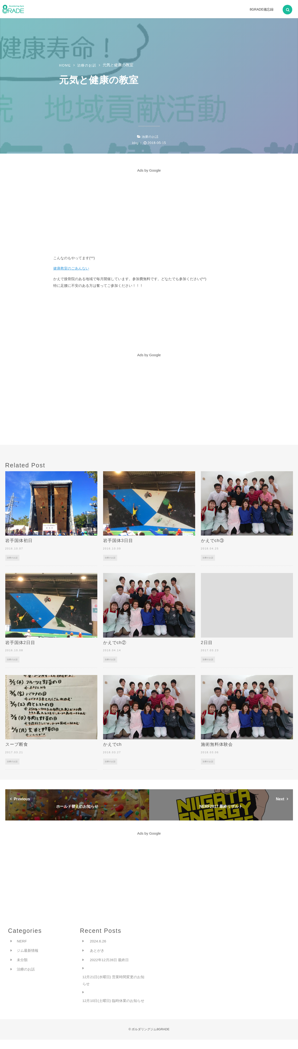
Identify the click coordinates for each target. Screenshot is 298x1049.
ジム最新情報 (28, 951)
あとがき (97, 951)
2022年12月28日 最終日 (110, 961)
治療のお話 (150, 137)
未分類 (22, 961)
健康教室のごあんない (71, 268)
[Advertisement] (149, 207)
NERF (22, 941)
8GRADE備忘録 (262, 9)
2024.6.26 (98, 941)
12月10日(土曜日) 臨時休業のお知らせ (113, 1006)
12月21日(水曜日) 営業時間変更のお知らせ (113, 981)
